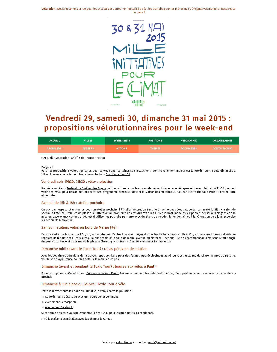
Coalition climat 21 (118, 174)
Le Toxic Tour (53, 296)
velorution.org (125, 342)
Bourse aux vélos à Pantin (102, 273)
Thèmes (155, 148)
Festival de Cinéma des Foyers (86, 188)
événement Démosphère (61, 302)
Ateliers (88, 148)
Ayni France (65, 259)
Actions (121, 148)
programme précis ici (116, 192)
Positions (155, 140)
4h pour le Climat (100, 318)
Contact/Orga (222, 148)
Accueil (54, 140)
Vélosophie (189, 140)
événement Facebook (59, 307)
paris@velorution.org (162, 342)
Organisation (222, 140)
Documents (189, 148)
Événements (122, 140)
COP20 (92, 255)
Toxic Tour (202, 170)
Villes (88, 140)
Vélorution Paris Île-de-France (75, 158)
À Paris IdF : (55, 148)
